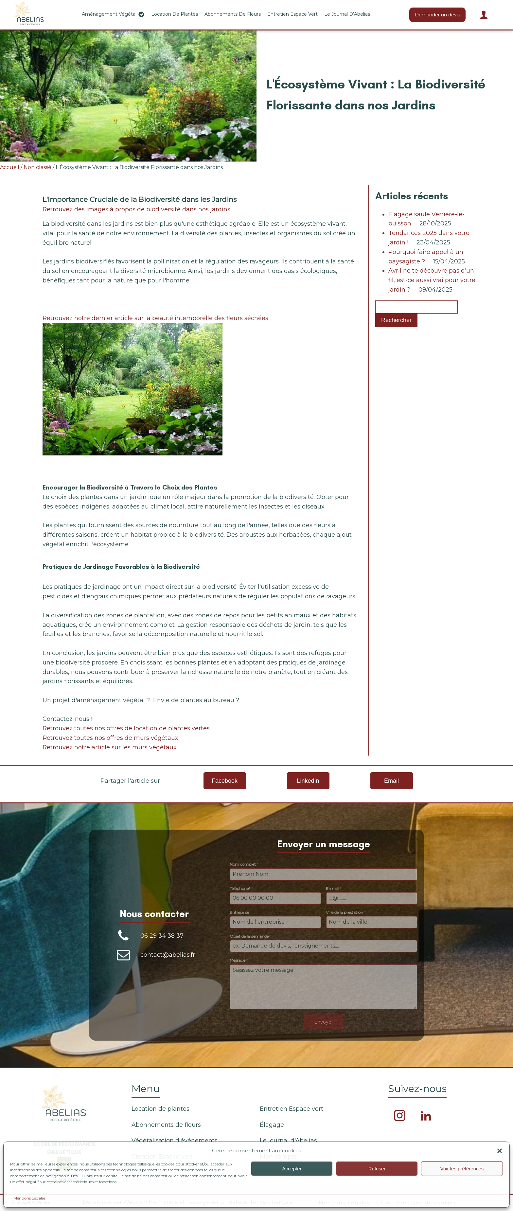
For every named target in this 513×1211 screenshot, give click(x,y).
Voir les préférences (462, 1168)
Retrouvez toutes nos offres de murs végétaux (110, 737)
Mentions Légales (29, 1198)
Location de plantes (174, 14)
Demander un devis (437, 15)
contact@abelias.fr (167, 954)
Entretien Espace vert (292, 14)
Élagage (272, 1124)
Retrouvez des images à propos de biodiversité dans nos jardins (136, 209)
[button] (499, 1150)
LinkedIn (308, 781)
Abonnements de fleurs (232, 14)
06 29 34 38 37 (162, 935)
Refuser (377, 1168)
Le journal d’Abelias (347, 14)
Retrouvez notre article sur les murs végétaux (110, 747)
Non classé (37, 167)
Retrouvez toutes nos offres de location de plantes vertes (126, 728)
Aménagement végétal (113, 14)
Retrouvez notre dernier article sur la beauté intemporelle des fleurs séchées (155, 318)
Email (391, 781)
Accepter (291, 1168)
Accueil (9, 167)
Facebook (225, 781)
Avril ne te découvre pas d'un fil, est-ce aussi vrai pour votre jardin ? (431, 280)
